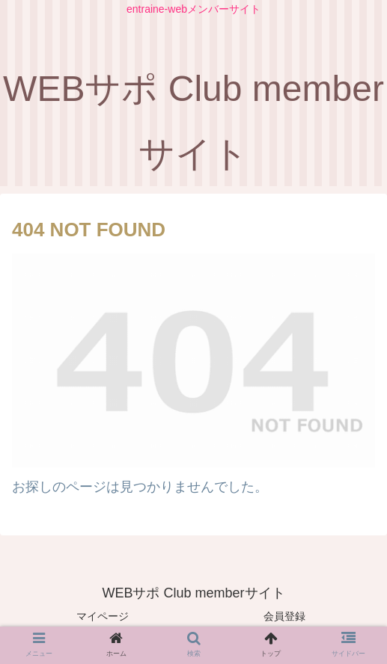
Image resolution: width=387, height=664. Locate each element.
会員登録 (284, 616)
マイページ (102, 616)
